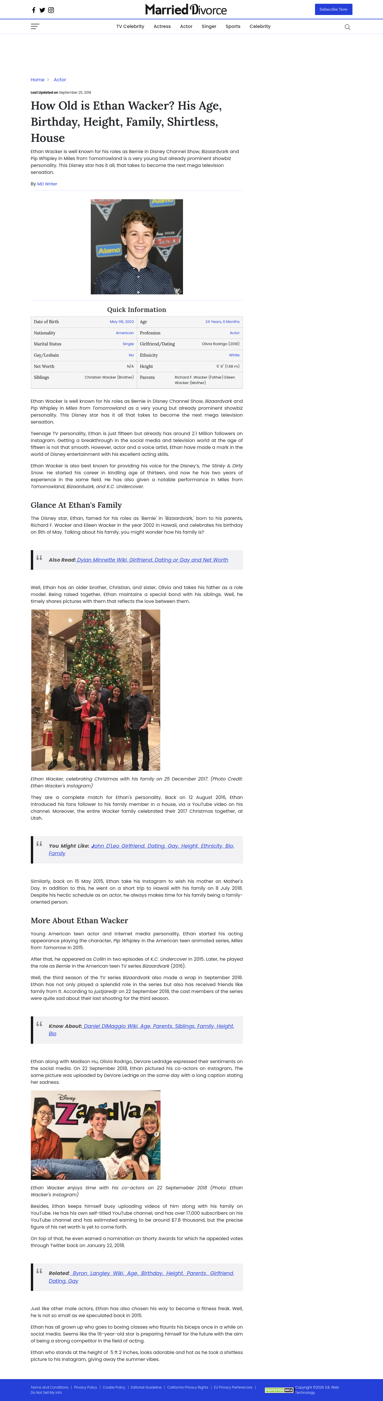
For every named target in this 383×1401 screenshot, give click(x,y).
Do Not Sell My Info (46, 1392)
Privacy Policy (85, 1387)
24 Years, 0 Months (222, 321)
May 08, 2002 (122, 321)
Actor (186, 26)
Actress (162, 26)
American (125, 332)
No (131, 355)
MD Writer (47, 184)
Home (38, 79)
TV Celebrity (130, 26)
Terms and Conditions (50, 1387)
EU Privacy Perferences (233, 1387)
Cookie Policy (114, 1387)
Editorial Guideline (146, 1387)
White (234, 355)
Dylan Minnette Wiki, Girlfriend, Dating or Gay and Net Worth (152, 559)
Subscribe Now (334, 9)
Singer (209, 26)
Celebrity (260, 26)
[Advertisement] (77, 45)
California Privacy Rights (187, 1387)
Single (128, 343)
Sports (233, 26)
